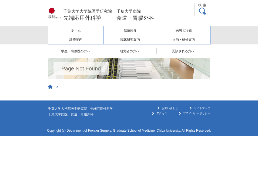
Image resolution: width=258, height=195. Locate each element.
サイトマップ (202, 108)
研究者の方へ (129, 51)
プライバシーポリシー (196, 113)
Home (50, 86)
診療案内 (75, 39)
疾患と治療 (184, 30)
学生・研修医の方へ (75, 51)
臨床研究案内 (130, 39)
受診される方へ (183, 51)
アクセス (161, 113)
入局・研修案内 (183, 39)
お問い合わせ (170, 108)
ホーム (76, 30)
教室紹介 (130, 30)
